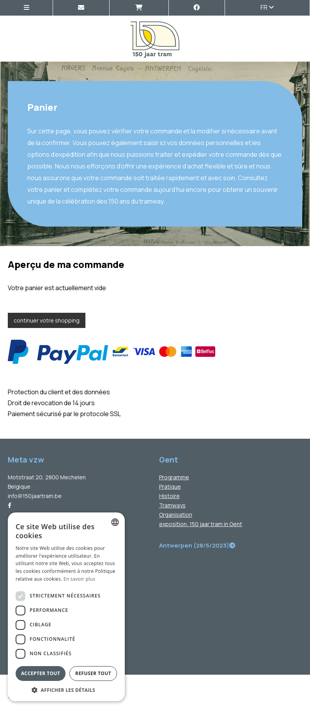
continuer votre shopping (47, 320)
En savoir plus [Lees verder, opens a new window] (79, 579)
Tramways (172, 505)
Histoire (169, 496)
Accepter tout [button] (40, 673)
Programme (174, 477)
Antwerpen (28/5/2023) (197, 545)
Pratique (170, 486)
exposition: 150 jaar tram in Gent (200, 524)
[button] (66, 689)
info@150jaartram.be (35, 496)
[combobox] (115, 522)
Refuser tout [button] (93, 673)
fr (267, 7)
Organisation (175, 514)
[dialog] (66, 606)
